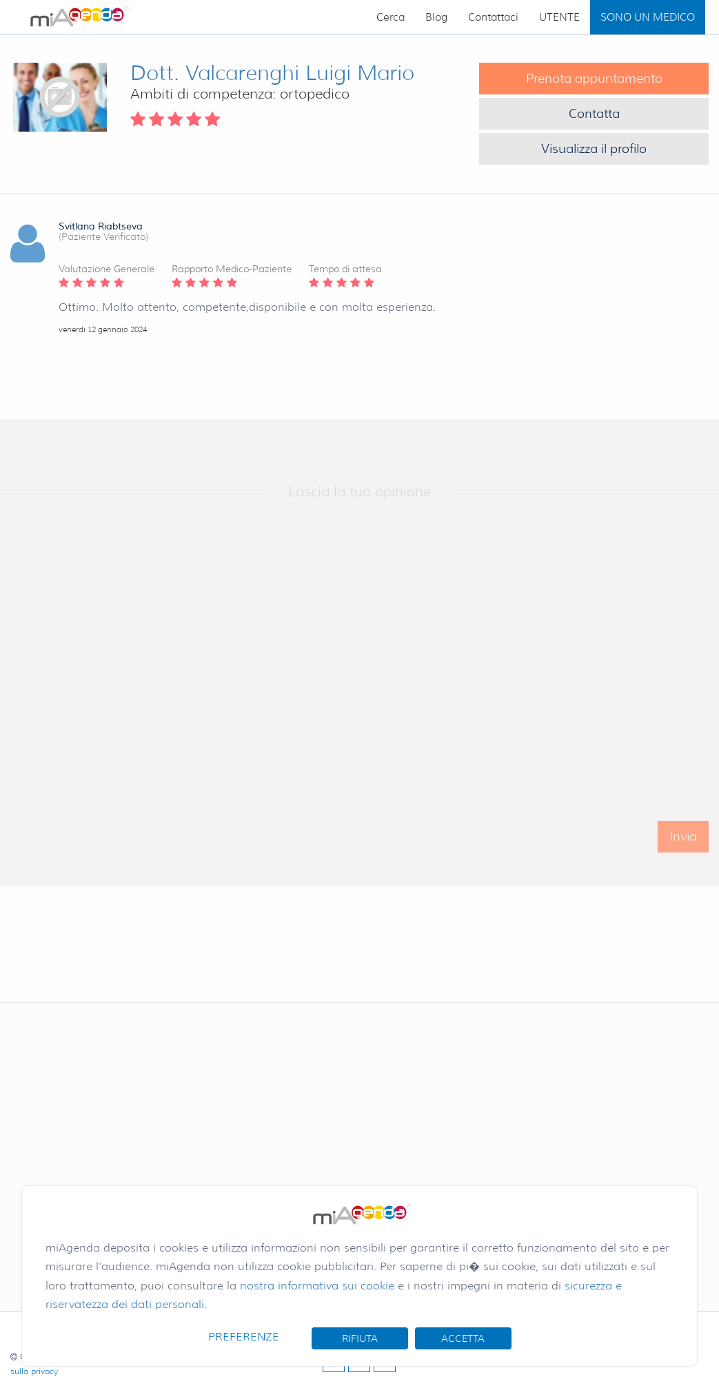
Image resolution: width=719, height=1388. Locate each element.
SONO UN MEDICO (647, 17)
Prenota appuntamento (594, 78)
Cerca (390, 17)
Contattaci (493, 17)
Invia (683, 845)
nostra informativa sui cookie (317, 1285)
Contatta (594, 113)
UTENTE (559, 17)
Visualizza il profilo (594, 148)
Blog (436, 17)
